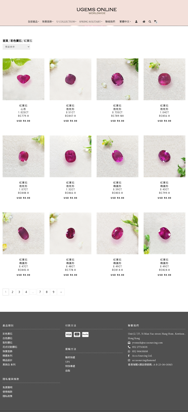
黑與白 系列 (9, 364)
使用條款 (7, 392)
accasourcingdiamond (144, 360)
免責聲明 (7, 387)
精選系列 (7, 355)
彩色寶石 (16, 41)
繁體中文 (124, 21)
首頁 (5, 41)
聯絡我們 (110, 21)
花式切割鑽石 (10, 347)
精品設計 (7, 360)
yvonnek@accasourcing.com (147, 342)
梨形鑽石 (7, 342)
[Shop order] (16, 47)
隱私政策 (7, 396)
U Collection (65, 21)
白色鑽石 (7, 338)
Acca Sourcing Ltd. (142, 355)
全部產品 (33, 21)
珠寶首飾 (47, 21)
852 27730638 (139, 347)
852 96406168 (140, 351)
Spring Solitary (90, 21)
